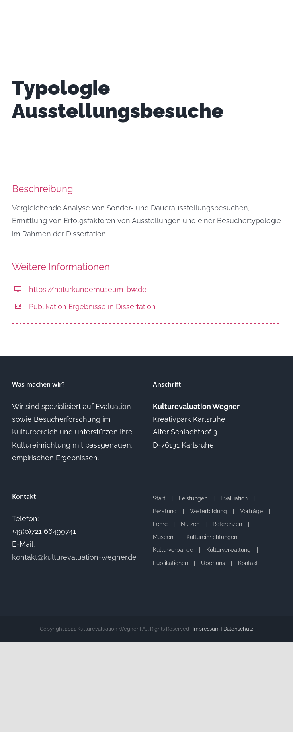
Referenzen (227, 524)
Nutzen (190, 524)
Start (159, 498)
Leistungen (193, 498)
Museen (163, 537)
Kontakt (248, 563)
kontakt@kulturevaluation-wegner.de (74, 557)
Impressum (206, 629)
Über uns (213, 563)
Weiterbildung (208, 511)
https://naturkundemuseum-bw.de (87, 289)
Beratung (165, 511)
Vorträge (251, 511)
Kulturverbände (173, 550)
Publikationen (170, 563)
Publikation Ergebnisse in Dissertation (92, 306)
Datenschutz (238, 629)
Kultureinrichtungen (211, 537)
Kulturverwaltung (228, 550)
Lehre (160, 524)
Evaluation (234, 498)
